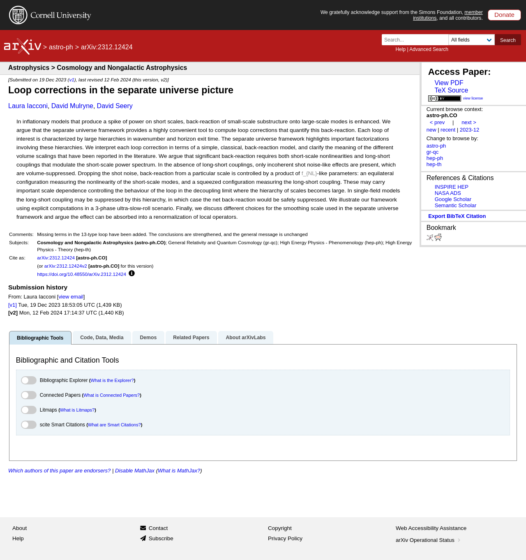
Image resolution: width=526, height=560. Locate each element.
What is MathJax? (179, 470)
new (431, 130)
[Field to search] (471, 39)
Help (400, 49)
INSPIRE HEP (451, 187)
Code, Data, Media (101, 337)
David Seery (115, 105)
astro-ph (61, 47)
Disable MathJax (135, 470)
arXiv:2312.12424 (56, 257)
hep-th (434, 164)
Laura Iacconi (28, 105)
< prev (437, 122)
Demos (148, 337)
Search (508, 40)
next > (468, 122)
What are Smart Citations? (114, 424)
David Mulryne (72, 105)
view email (70, 297)
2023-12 (470, 130)
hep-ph (435, 158)
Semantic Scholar (456, 205)
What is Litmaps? (77, 409)
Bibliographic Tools (40, 338)
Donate (504, 14)
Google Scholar (453, 199)
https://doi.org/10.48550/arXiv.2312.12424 (81, 274)
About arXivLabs (245, 337)
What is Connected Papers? (111, 395)
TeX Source (451, 90)
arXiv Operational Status (429, 540)
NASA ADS (448, 193)
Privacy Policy (285, 538)
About (19, 528)
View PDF (448, 82)
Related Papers (191, 337)
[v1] (12, 305)
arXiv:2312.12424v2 (65, 265)
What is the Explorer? (112, 380)
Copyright (280, 528)
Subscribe (161, 538)
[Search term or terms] (417, 39)
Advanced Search (428, 49)
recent (448, 130)
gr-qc (433, 152)
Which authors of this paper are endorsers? (59, 470)
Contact (158, 528)
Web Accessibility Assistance (431, 528)
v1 (71, 79)
